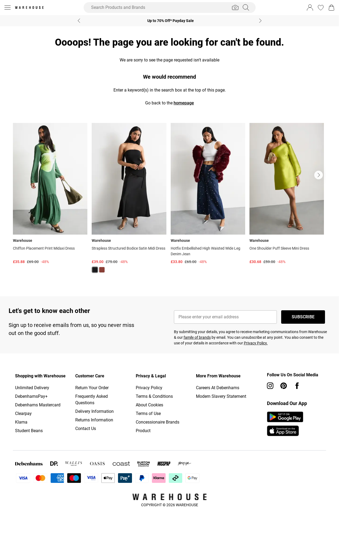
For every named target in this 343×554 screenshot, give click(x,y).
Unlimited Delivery (32, 387)
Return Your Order (92, 387)
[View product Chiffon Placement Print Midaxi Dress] (50, 194)
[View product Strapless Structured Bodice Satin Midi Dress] (129, 200)
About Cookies (149, 404)
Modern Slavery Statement (221, 396)
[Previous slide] (79, 20)
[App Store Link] (285, 423)
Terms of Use (148, 413)
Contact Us (85, 428)
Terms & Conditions (154, 396)
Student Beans (29, 430)
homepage (184, 102)
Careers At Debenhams (217, 387)
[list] (169, 201)
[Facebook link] (297, 385)
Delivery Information (94, 411)
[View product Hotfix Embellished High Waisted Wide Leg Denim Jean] (208, 194)
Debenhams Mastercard (37, 404)
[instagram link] (270, 385)
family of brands (197, 337)
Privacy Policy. (256, 343)
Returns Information (94, 419)
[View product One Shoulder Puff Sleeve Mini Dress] (286, 194)
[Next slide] (260, 20)
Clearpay (23, 413)
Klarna (21, 422)
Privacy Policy (149, 387)
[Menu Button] (7, 7)
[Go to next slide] (318, 175)
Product (143, 430)
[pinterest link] (283, 385)
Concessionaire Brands (157, 422)
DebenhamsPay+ (31, 396)
